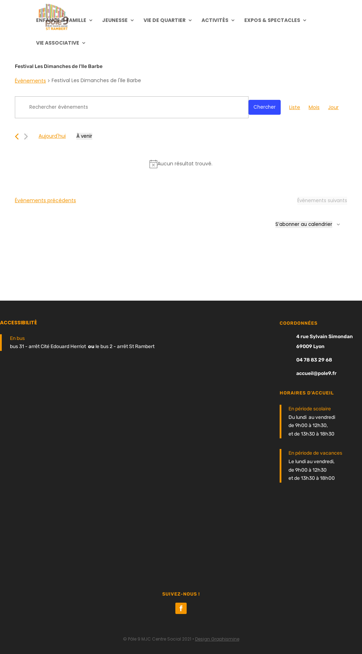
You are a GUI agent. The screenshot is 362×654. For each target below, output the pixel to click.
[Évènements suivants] (26, 136)
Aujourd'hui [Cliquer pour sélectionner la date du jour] (52, 136)
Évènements (30, 80)
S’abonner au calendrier (303, 224)
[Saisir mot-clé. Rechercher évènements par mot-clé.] (132, 107)
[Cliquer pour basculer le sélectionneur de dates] (84, 136)
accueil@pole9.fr (316, 373)
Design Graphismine (217, 639)
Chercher (264, 107)
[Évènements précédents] (17, 136)
